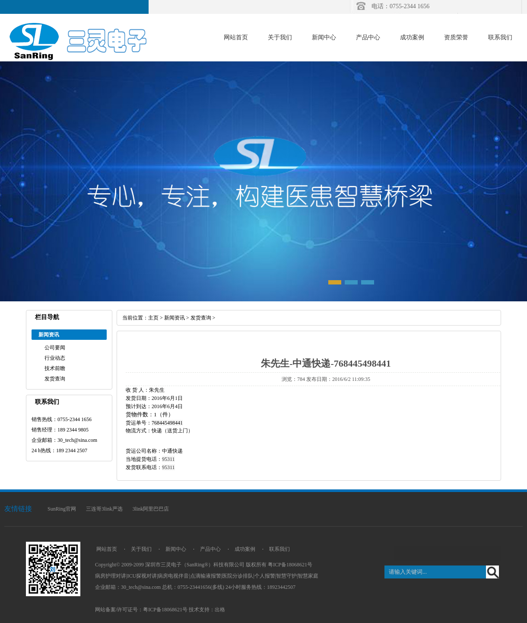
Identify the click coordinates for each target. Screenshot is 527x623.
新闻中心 (324, 37)
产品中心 (368, 37)
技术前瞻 (54, 368)
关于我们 (280, 37)
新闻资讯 (174, 318)
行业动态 (54, 358)
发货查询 (54, 379)
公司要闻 (54, 348)
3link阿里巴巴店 (151, 509)
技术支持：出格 (207, 610)
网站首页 (236, 37)
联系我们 (500, 37)
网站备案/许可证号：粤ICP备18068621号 (141, 610)
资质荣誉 (456, 37)
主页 (153, 318)
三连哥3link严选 (104, 509)
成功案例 (412, 37)
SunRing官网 (62, 509)
